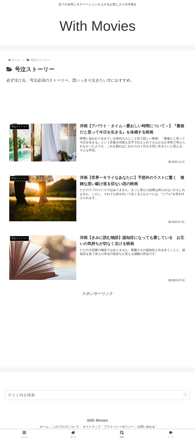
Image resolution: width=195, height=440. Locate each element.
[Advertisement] (97, 105)
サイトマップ (92, 426)
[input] (97, 395)
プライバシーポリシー (120, 426)
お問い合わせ (149, 426)
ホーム (41, 426)
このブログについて (64, 426)
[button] (185, 395)
